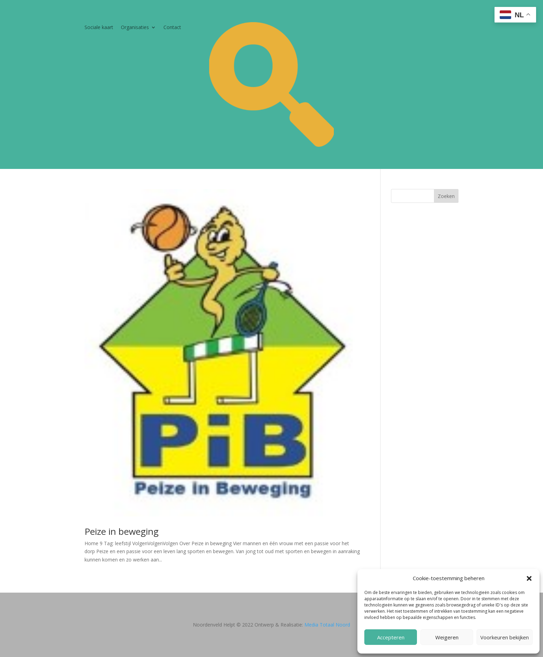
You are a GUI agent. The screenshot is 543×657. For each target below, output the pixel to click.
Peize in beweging (121, 531)
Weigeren (447, 637)
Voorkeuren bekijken (504, 637)
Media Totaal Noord (327, 624)
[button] (529, 578)
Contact (172, 27)
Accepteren (390, 637)
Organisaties (135, 27)
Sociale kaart (98, 27)
